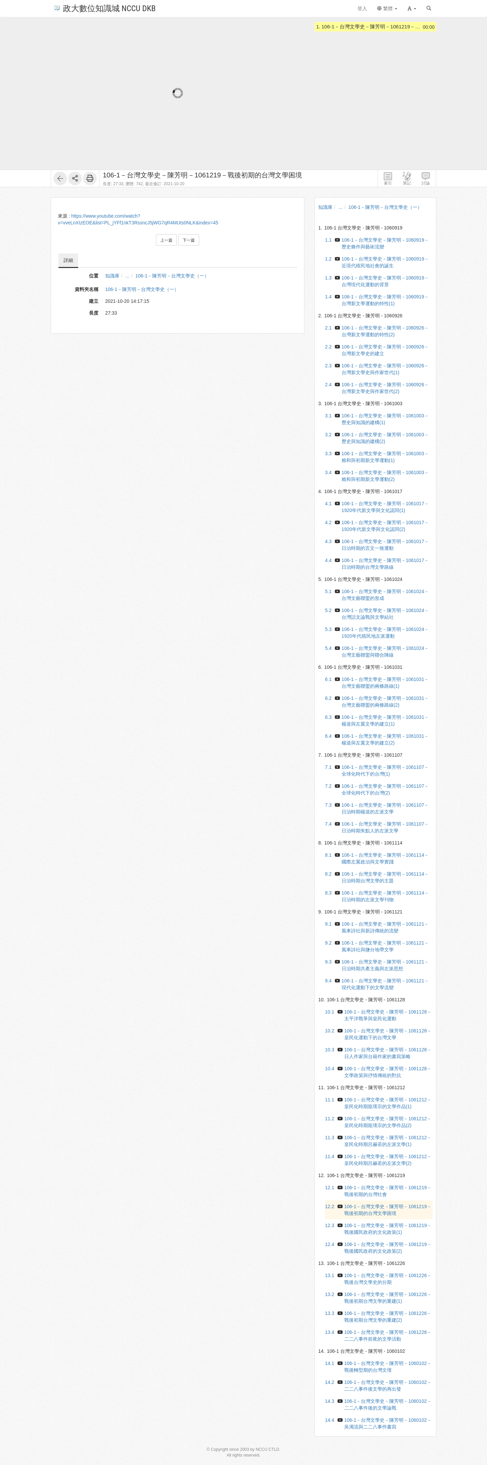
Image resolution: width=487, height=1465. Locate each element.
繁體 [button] (387, 8)
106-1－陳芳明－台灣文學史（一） (172, 275)
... (127, 275)
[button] (411, 8)
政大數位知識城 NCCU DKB (104, 8)
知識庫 (112, 275)
